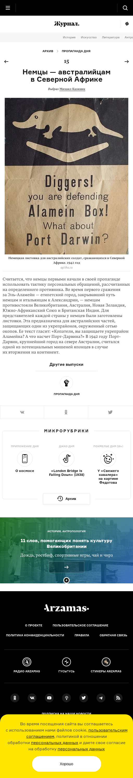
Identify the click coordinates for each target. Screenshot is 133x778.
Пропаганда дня (76, 51)
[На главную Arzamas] (66, 8)
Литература (110, 37)
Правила (82, 635)
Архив (48, 51)
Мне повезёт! (127, 24)
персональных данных (54, 742)
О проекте (33, 625)
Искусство (89, 37)
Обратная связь (113, 635)
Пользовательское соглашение (80, 625)
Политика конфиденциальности (35, 635)
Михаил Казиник (72, 89)
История (69, 37)
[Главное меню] (8, 8)
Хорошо (66, 764)
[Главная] (66, 608)
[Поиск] (125, 8)
